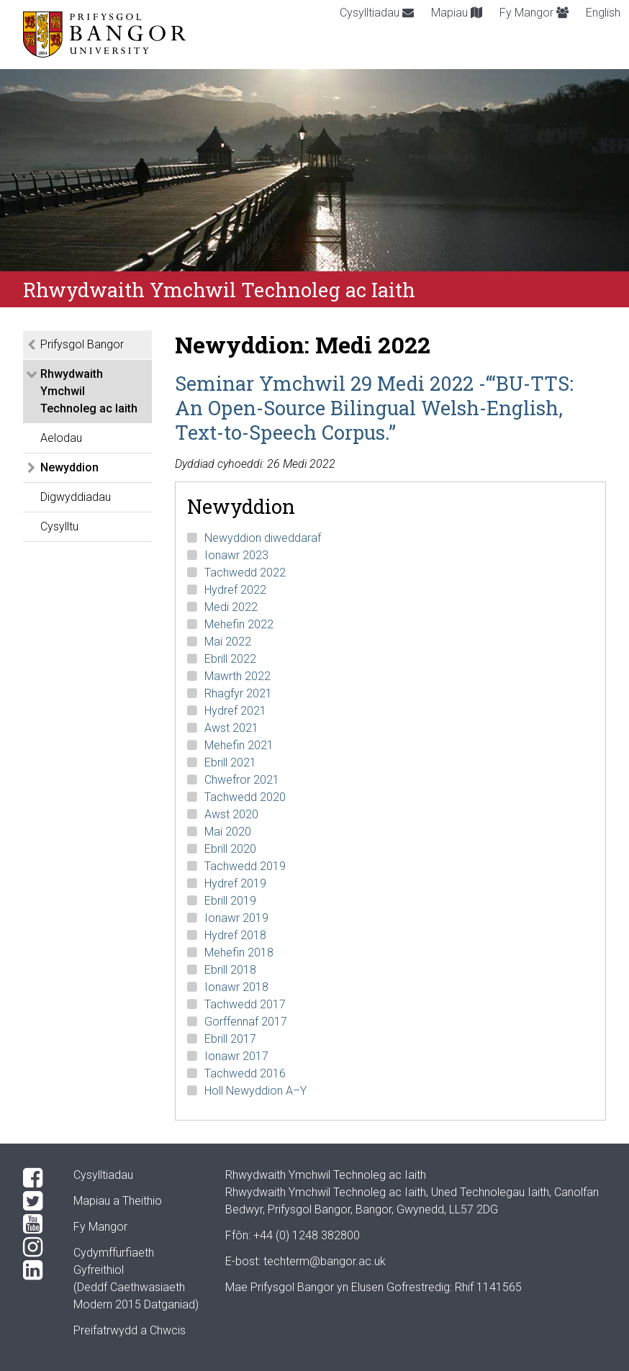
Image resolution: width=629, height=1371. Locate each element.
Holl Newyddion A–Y (255, 1091)
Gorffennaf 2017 (245, 1021)
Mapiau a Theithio (117, 1201)
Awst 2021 (231, 728)
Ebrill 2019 (230, 901)
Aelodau (61, 438)
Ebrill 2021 (230, 762)
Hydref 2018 (235, 935)
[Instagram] (36, 1247)
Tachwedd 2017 (245, 1004)
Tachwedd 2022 (245, 572)
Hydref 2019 (235, 883)
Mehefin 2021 (238, 745)
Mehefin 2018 (238, 952)
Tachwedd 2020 (245, 797)
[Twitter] (36, 1201)
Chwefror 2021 (241, 780)
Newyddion (69, 467)
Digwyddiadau (75, 497)
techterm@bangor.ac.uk (324, 1261)
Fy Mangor (534, 12)
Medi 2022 (231, 607)
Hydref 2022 (235, 590)
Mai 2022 (227, 641)
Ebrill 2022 (230, 659)
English (603, 12)
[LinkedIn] (36, 1270)
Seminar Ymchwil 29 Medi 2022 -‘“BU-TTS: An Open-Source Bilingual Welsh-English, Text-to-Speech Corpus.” (374, 407)
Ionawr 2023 (236, 555)
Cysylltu (59, 526)
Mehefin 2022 (238, 624)
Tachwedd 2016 (245, 1073)
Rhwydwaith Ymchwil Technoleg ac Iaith (88, 391)
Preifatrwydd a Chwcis (129, 1330)
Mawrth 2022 (237, 676)
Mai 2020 (227, 831)
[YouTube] (36, 1224)
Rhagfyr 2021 (238, 693)
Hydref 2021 (235, 711)
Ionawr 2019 (236, 918)
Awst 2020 (231, 814)
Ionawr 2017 (236, 1056)
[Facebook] (36, 1178)
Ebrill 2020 (230, 849)
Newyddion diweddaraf (262, 538)
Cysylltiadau (377, 12)
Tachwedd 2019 (245, 866)
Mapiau (456, 12)
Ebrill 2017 (230, 1039)
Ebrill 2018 (230, 970)
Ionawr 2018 (236, 987)
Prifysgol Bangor (82, 344)
